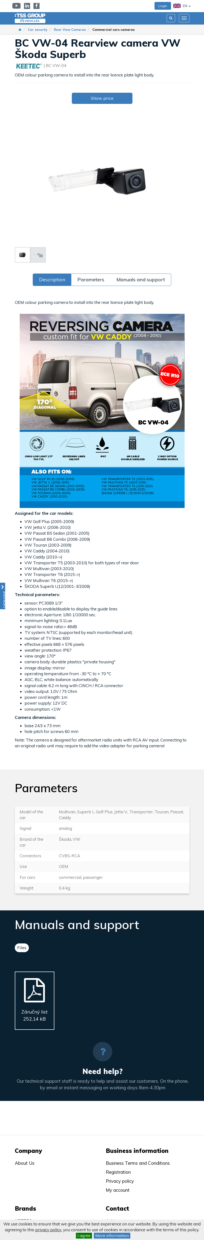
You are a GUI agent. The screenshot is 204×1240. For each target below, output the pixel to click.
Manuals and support (140, 279)
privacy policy (48, 1229)
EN (182, 6)
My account (118, 1190)
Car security (37, 30)
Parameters (90, 279)
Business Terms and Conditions (138, 1163)
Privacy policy (120, 1181)
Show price (102, 98)
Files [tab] (21, 947)
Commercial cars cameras (113, 30)
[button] (2, 596)
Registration (118, 1172)
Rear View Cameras (70, 30)
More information (112, 1235)
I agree (83, 1235)
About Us (24, 1163)
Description (52, 279)
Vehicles (31, 21)
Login (162, 6)
